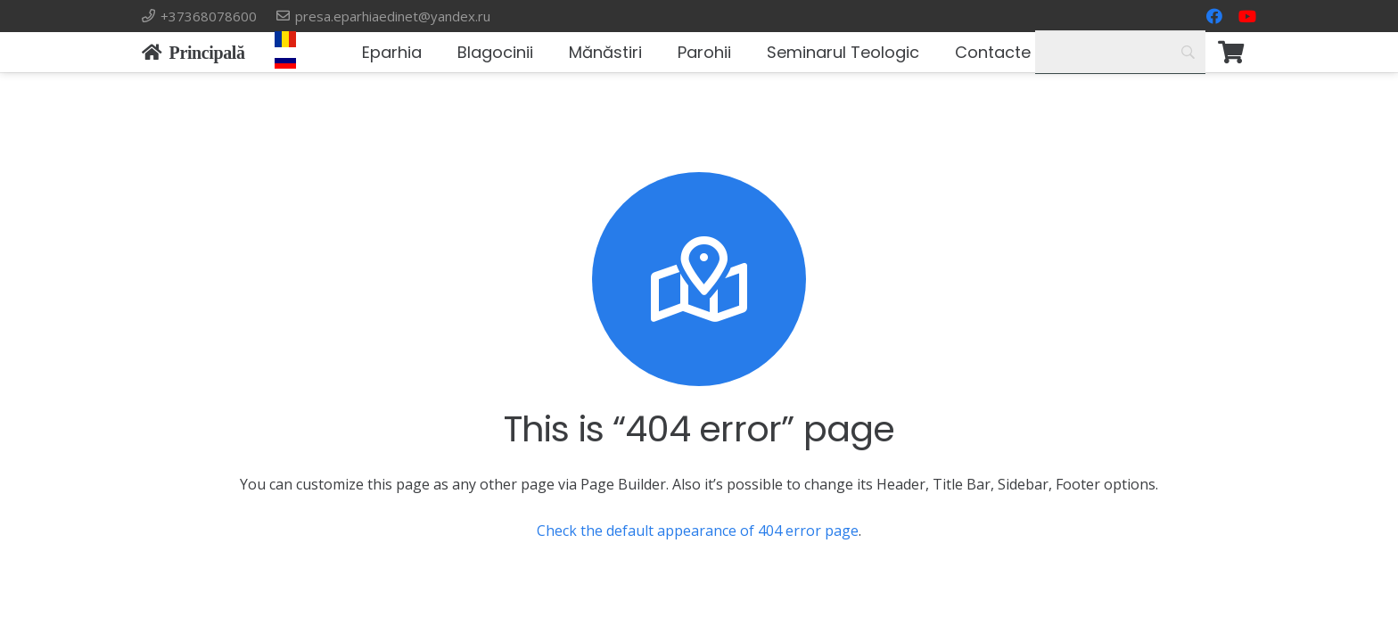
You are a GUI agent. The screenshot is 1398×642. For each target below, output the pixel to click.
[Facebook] (1214, 16)
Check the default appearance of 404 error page (698, 530)
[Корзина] (1230, 52)
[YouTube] (1247, 16)
